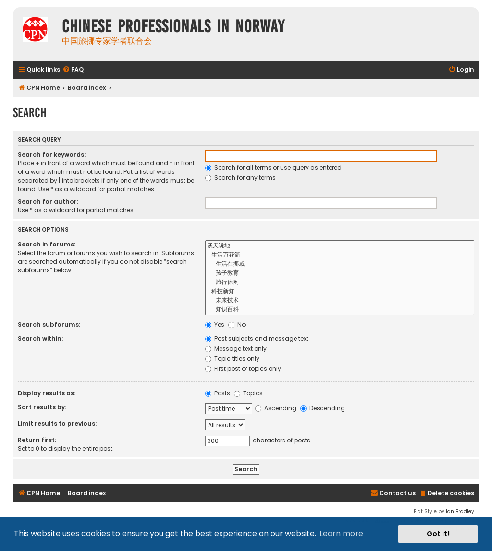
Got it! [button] (438, 534)
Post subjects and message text (256, 338)
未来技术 (340, 300)
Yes (214, 324)
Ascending (275, 408)
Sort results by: (42, 407)
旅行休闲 (340, 282)
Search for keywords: (52, 154)
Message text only (236, 348)
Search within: (40, 338)
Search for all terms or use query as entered (273, 167)
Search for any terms (240, 177)
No (237, 324)
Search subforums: (49, 324)
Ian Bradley (460, 511)
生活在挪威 (340, 264)
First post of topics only (243, 369)
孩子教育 (340, 273)
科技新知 (340, 291)
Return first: (37, 440)
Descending (322, 408)
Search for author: (48, 201)
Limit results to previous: (57, 423)
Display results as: (46, 393)
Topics (248, 393)
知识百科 (340, 309)
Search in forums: (46, 244)
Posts (217, 393)
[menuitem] (73, 69)
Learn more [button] (341, 533)
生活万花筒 (340, 254)
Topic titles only (232, 359)
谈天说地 (340, 245)
